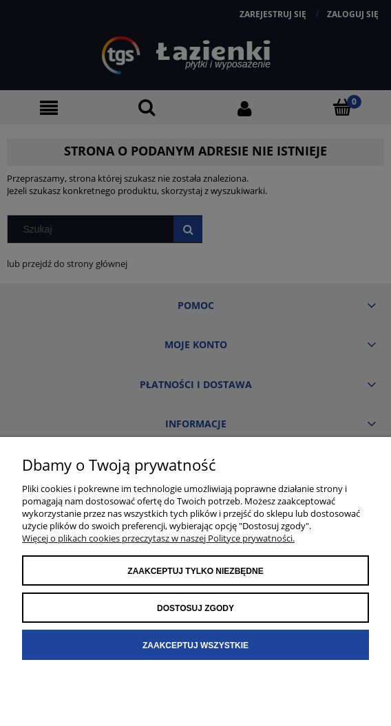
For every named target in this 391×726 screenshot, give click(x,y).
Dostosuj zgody (195, 608)
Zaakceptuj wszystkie (195, 645)
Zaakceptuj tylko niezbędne (195, 571)
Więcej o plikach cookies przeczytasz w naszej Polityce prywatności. (158, 538)
